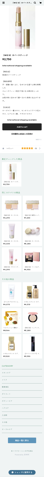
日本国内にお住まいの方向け (22, 134)
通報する (39, 139)
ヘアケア (5, 408)
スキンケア (6, 373)
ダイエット (6, 394)
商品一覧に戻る (22, 440)
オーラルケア (7, 429)
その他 (4, 422)
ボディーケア (7, 401)
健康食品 (5, 387)
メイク (4, 380)
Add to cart (22, 127)
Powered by (22, 455)
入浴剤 (4, 415)
